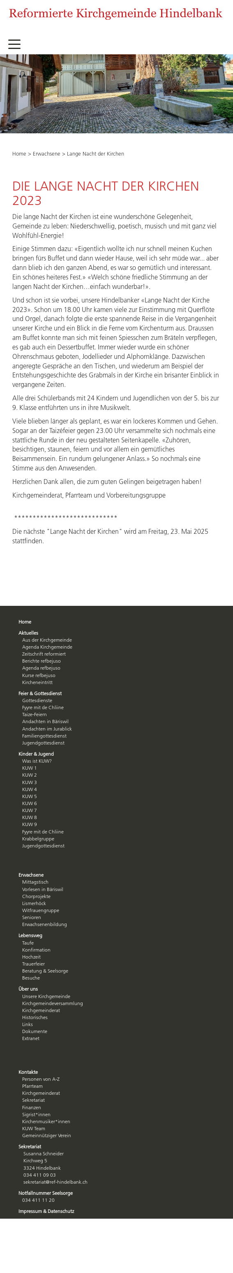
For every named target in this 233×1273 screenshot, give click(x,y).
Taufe (28, 943)
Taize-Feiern (34, 714)
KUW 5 (29, 796)
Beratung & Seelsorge (45, 971)
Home (19, 153)
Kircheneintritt (37, 682)
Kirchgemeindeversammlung (52, 1003)
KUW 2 (29, 775)
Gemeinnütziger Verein (46, 1135)
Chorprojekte (36, 896)
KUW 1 (29, 768)
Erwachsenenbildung (44, 924)
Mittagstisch (35, 882)
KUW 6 (29, 803)
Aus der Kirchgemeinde (47, 640)
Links (27, 1024)
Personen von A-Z (41, 1079)
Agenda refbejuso (41, 668)
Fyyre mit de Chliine (43, 707)
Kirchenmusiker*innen (46, 1121)
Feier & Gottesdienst (40, 693)
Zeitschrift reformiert (44, 654)
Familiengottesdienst (44, 736)
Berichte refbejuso (41, 661)
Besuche (31, 978)
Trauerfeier (33, 964)
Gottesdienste (37, 700)
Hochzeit (31, 957)
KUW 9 (29, 824)
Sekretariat (33, 1100)
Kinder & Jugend (36, 754)
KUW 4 (29, 789)
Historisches (35, 1017)
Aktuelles (28, 633)
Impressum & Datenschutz (46, 1211)
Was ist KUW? (37, 761)
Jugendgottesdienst (43, 743)
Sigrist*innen (36, 1114)
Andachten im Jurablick (47, 729)
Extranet (30, 1038)
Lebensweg (30, 935)
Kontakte (28, 1072)
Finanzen (31, 1107)
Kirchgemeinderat (41, 1010)
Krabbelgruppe (38, 838)
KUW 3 (29, 782)
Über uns (28, 989)
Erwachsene (46, 153)
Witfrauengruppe (40, 910)
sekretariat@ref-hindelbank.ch (55, 1182)
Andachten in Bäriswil (45, 721)
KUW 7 (29, 810)
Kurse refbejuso (38, 675)
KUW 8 (29, 817)
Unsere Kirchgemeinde (46, 996)
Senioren (31, 917)
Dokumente (34, 1031)
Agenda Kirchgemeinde (47, 647)
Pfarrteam (32, 1086)
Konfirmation (36, 950)
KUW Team (33, 1128)
